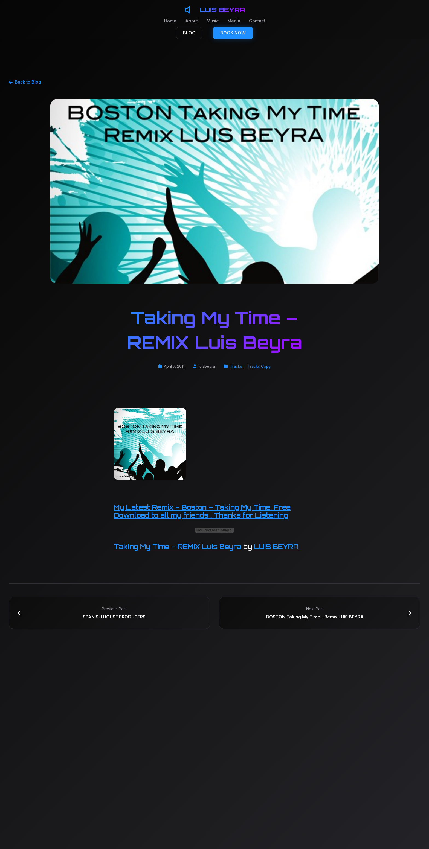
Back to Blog (25, 82)
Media (233, 21)
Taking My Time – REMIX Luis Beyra (177, 546)
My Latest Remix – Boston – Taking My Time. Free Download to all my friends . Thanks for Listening (202, 511)
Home (170, 21)
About (191, 21)
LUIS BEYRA (276, 546)
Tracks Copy (259, 366)
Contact (257, 21)
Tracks (236, 366)
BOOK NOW (233, 33)
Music (213, 21)
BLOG (189, 33)
